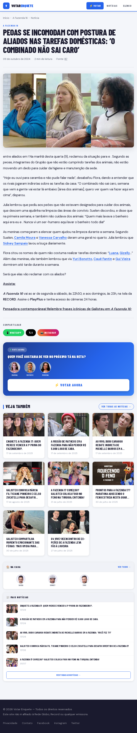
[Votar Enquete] (18, 5)
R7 (65, 59)
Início (6, 18)
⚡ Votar (95, 5)
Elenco (127, 5)
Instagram (60, 723)
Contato (27, 723)
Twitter (75, 723)
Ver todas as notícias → (116, 406)
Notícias (112, 5)
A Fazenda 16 (20, 18)
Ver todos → (124, 567)
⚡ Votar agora (69, 385)
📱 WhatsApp (13, 332)
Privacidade (10, 723)
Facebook (43, 723)
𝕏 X (31, 332)
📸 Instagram (48, 332)
